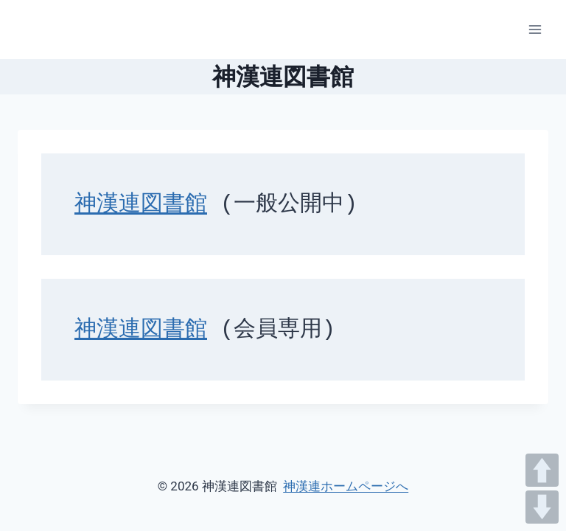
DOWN (542, 507)
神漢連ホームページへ (345, 486)
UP (542, 470)
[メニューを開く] (534, 29)
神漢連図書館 (140, 204)
